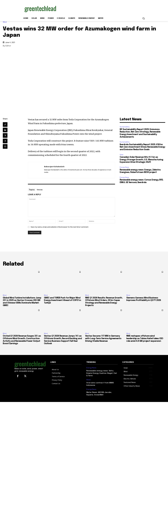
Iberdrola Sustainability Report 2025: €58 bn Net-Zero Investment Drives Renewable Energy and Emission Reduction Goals (142, 147)
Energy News (124, 167)
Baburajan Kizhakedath (54, 166)
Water (88, 380)
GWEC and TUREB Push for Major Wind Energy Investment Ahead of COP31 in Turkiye (62, 300)
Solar (121, 155)
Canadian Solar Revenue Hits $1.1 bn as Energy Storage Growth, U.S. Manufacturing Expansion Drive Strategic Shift (141, 159)
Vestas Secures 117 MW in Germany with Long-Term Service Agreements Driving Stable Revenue (103, 338)
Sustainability (125, 127)
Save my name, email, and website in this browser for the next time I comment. (60, 227)
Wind (5, 22)
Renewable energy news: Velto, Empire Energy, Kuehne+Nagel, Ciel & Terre (101, 373)
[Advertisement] (101, 8)
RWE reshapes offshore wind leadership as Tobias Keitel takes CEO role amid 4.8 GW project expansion (144, 338)
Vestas (40, 189)
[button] (143, 18)
